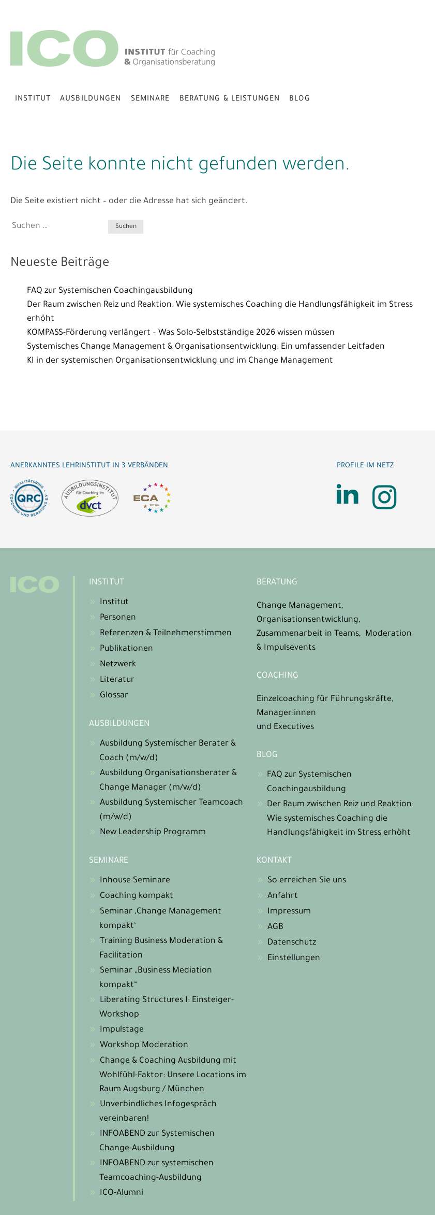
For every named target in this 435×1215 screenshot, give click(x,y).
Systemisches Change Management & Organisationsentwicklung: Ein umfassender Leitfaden (206, 347)
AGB (275, 927)
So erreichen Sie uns (306, 880)
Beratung (277, 583)
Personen (118, 618)
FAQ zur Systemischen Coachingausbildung (110, 291)
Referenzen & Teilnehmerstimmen (166, 633)
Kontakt (274, 861)
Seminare (150, 99)
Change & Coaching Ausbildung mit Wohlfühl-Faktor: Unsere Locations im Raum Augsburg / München (172, 1075)
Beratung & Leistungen (229, 99)
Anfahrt (282, 896)
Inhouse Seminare (135, 880)
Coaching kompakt (136, 896)
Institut (33, 99)
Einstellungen (293, 958)
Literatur (117, 680)
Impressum (289, 912)
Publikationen (126, 649)
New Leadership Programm (153, 832)
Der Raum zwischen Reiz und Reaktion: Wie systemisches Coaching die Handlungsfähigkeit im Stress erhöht (340, 819)
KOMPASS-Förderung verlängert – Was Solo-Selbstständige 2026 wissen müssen (181, 333)
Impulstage (122, 1030)
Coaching (277, 676)
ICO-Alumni (121, 1193)
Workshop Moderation (144, 1045)
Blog (299, 99)
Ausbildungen (91, 99)
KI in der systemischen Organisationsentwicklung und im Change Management (180, 361)
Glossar (114, 696)
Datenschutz (291, 943)
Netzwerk (118, 664)
